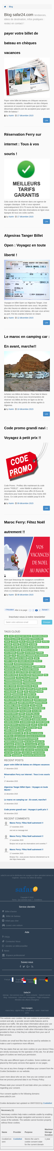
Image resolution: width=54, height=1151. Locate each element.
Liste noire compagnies (27, 997)
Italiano (32, 982)
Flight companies (43, 997)
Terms (14, 900)
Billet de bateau (11, 916)
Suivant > (45, 610)
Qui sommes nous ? (25, 900)
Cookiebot (47, 1103)
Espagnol (31, 979)
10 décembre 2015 (25, 409)
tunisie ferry (30, 1010)
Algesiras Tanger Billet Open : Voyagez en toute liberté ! (25, 245)
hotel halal (45, 1010)
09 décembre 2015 (25, 503)
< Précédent (9, 610)
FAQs (6, 937)
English (20, 979)
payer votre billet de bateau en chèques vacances (21, 43)
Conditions (38, 900)
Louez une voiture (12, 925)
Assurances (12, 997)
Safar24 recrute (45, 995)
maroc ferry (9, 1010)
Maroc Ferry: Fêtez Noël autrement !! (26, 823)
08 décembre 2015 (25, 595)
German (43, 979)
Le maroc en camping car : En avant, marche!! (25, 800)
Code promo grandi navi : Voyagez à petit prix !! (26, 809)
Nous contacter (32, 995)
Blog (11, 7)
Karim (11, 115)
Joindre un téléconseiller (15, 946)
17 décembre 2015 (25, 115)
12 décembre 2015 (25, 318)
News (5, 950)
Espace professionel (13, 955)
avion (38, 1010)
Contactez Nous (11, 941)
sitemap (6, 995)
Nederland (20, 982)
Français (8, 979)
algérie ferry (19, 1010)
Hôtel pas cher (10, 921)
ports (27, 1013)
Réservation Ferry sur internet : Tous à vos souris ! (22, 144)
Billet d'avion (9, 911)
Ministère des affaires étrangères (27, 1000)
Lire (46, 120)
